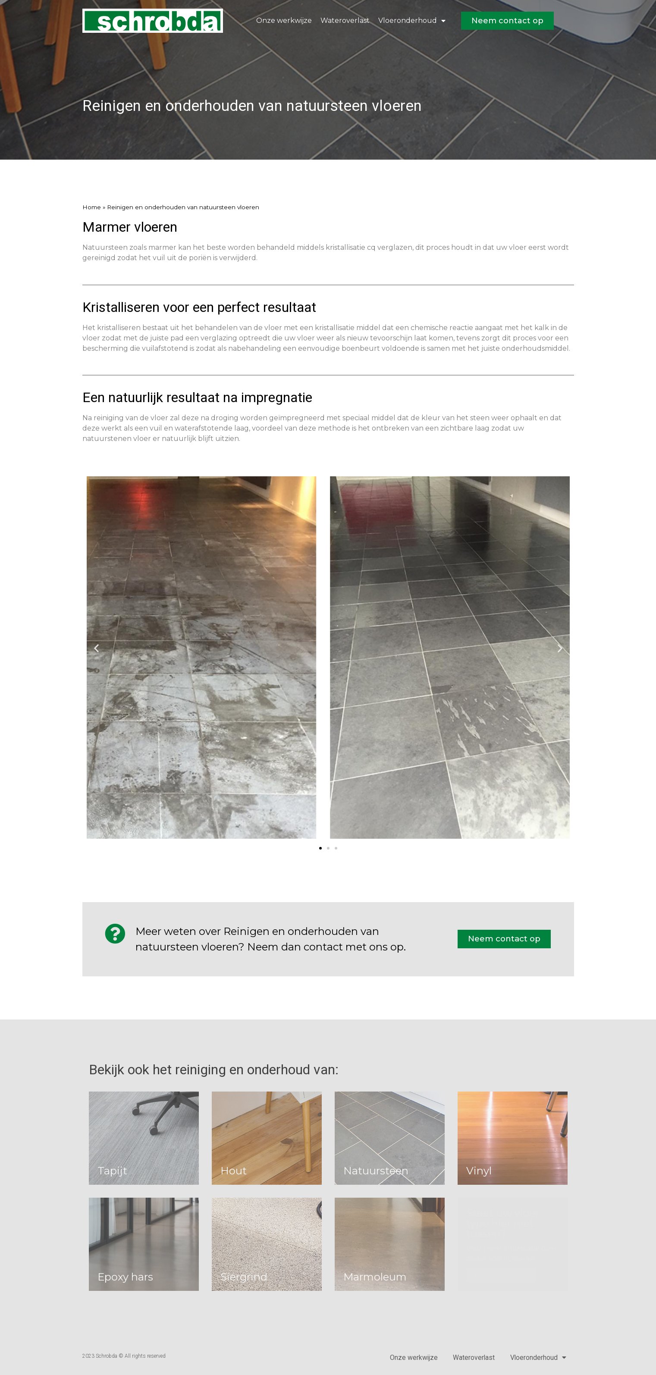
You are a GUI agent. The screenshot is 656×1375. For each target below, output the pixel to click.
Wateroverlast (345, 20)
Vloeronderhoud (412, 20)
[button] (96, 648)
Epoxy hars (125, 1277)
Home (91, 207)
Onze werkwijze (284, 20)
